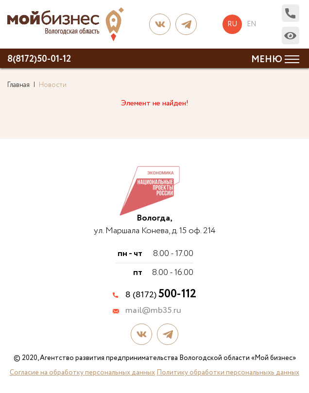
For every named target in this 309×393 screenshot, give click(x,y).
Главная (18, 85)
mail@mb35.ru (153, 311)
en (251, 24)
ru (232, 24)
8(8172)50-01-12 (39, 59)
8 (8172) (160, 295)
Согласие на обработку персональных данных (82, 372)
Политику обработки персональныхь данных (227, 372)
